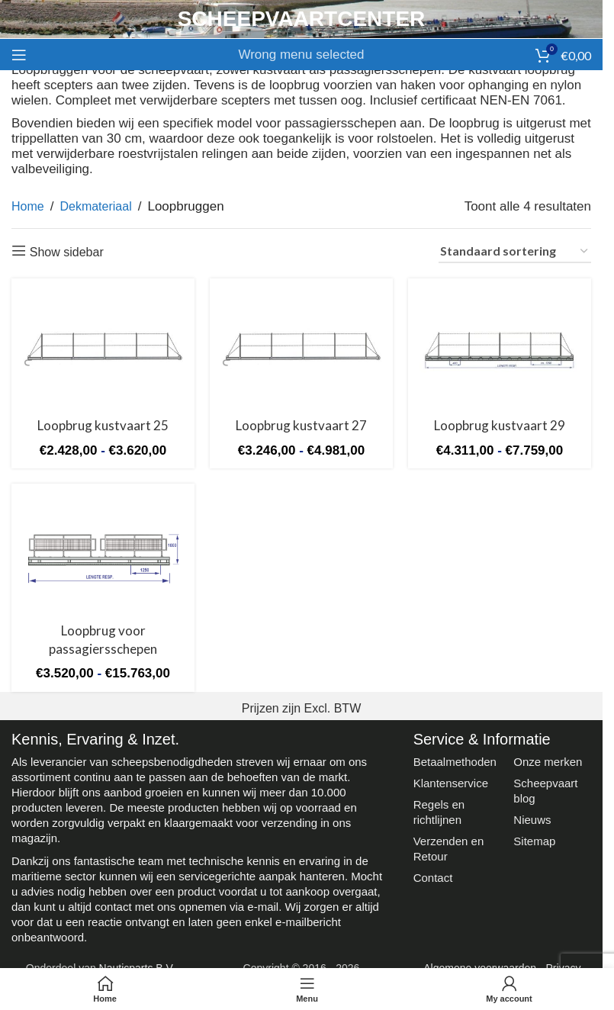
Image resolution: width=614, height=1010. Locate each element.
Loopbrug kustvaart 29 (499, 425)
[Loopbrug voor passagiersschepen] (103, 555)
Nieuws (532, 819)
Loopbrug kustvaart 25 (103, 425)
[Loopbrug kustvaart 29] (500, 350)
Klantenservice (450, 783)
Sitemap (534, 841)
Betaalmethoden (455, 761)
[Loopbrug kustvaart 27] (301, 350)
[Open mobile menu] (19, 55)
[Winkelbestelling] (515, 251)
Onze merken (547, 761)
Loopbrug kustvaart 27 (301, 425)
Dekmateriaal (95, 206)
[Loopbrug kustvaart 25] (103, 350)
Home (27, 206)
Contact (433, 877)
